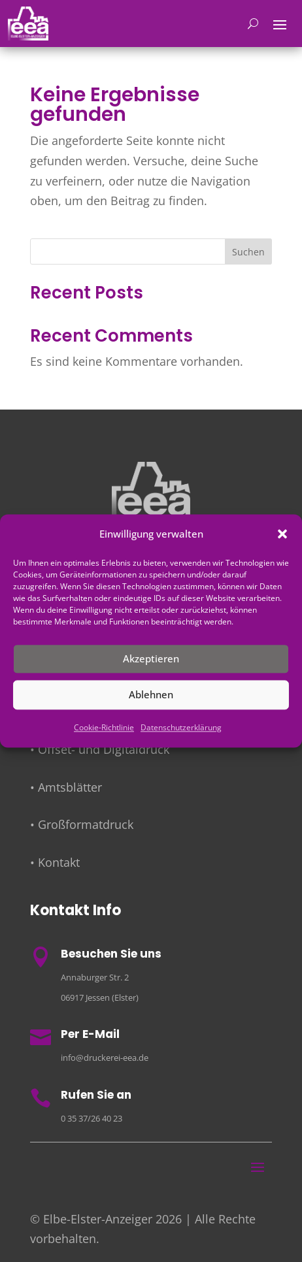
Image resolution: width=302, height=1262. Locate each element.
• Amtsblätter (66, 787)
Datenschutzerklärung (181, 727)
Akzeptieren (151, 659)
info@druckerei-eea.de (104, 1057)
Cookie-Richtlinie (104, 727)
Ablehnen (151, 695)
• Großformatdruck (81, 824)
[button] (282, 534)
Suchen (248, 252)
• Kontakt (55, 862)
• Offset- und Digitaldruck (99, 749)
